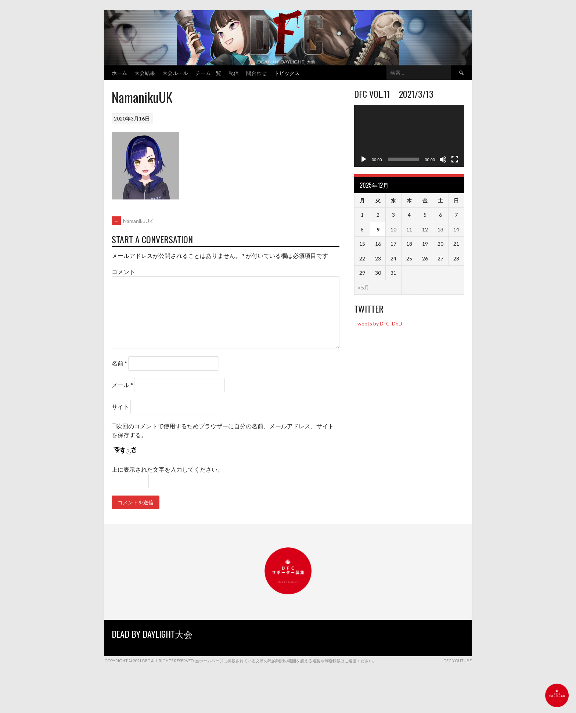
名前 (119, 363)
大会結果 (144, 72)
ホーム (119, 72)
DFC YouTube (457, 660)
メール (122, 384)
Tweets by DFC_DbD (378, 323)
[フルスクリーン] (454, 159)
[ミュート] (443, 159)
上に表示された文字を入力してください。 (167, 469)
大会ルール (175, 72)
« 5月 (363, 287)
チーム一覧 (208, 72)
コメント (123, 271)
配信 (233, 72)
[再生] (363, 159)
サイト (120, 406)
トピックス (287, 72)
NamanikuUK (132, 221)
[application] (409, 136)
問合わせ (256, 72)
